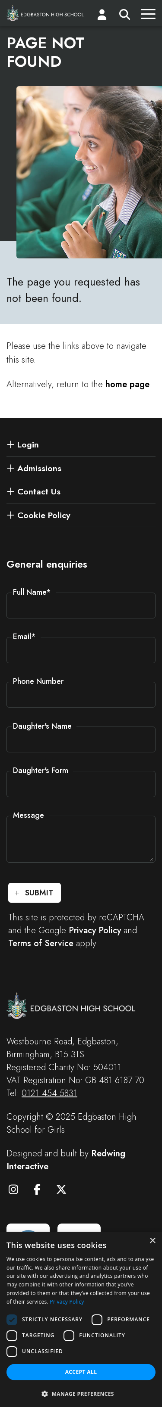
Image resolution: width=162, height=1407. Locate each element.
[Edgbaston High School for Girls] (45, 13)
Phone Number (38, 681)
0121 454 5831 (49, 1093)
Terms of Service (40, 943)
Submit (39, 892)
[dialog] (81, 1319)
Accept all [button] (81, 1372)
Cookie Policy (43, 515)
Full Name (32, 592)
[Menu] (148, 16)
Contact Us (38, 491)
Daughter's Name (42, 726)
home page (127, 384)
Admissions (39, 468)
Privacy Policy (95, 930)
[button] (81, 1393)
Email (24, 636)
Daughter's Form (40, 770)
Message (28, 815)
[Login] (102, 16)
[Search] (125, 16)
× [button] (152, 1241)
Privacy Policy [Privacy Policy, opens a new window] (67, 1301)
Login (28, 444)
